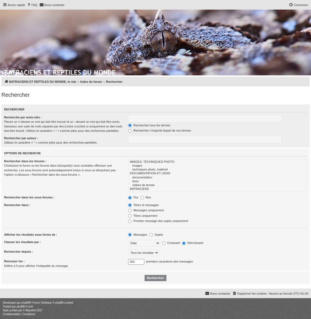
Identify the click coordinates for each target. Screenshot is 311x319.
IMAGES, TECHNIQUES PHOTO (217, 162)
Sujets (156, 234)
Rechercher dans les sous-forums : (29, 197)
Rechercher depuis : (18, 251)
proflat (13, 310)
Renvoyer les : (14, 261)
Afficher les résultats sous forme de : (30, 234)
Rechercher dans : (17, 205)
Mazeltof (30, 310)
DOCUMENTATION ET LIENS (217, 173)
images (217, 166)
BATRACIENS (217, 189)
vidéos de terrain (217, 185)
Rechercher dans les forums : (25, 161)
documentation (217, 178)
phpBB (25, 302)
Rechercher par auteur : (21, 138)
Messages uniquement (146, 210)
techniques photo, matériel (217, 170)
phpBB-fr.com (25, 306)
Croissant (171, 242)
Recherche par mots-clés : (23, 117)
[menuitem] (32, 5)
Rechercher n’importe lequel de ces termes (159, 130)
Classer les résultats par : (22, 242)
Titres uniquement (142, 215)
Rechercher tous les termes (149, 125)
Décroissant (192, 242)
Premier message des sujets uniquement (158, 221)
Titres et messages (143, 205)
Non (145, 197)
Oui (133, 197)
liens (217, 181)
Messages (137, 234)
